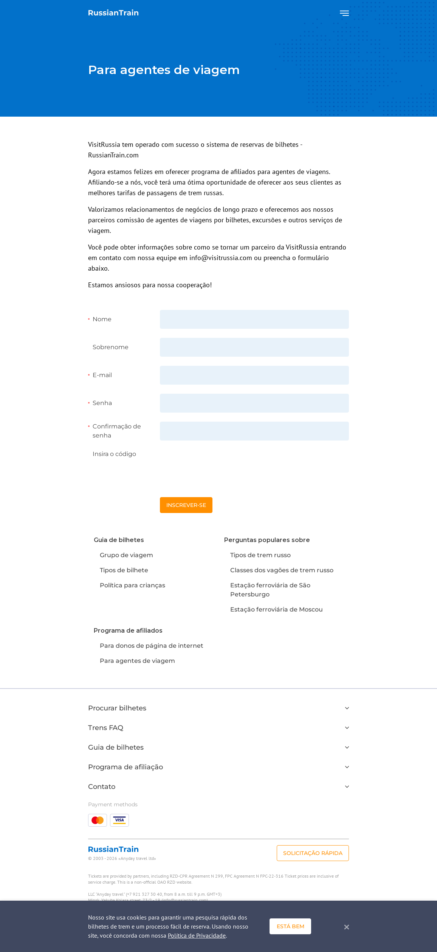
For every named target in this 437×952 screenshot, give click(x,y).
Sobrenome (111, 347)
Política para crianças (132, 585)
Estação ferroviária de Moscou (276, 609)
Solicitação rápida (312, 853)
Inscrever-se (186, 505)
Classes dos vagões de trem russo (281, 570)
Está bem (290, 926)
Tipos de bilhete (124, 570)
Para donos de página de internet (151, 645)
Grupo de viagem (126, 555)
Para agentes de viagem (137, 660)
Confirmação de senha (117, 431)
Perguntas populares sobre (267, 540)
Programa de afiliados (128, 630)
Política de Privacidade (197, 935)
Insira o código (114, 454)
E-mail (102, 375)
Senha (102, 403)
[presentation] (217, 464)
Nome (102, 319)
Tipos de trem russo (260, 555)
